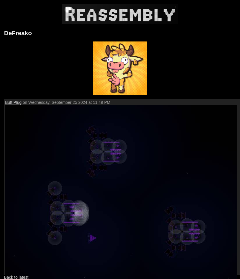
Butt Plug (13, 102)
